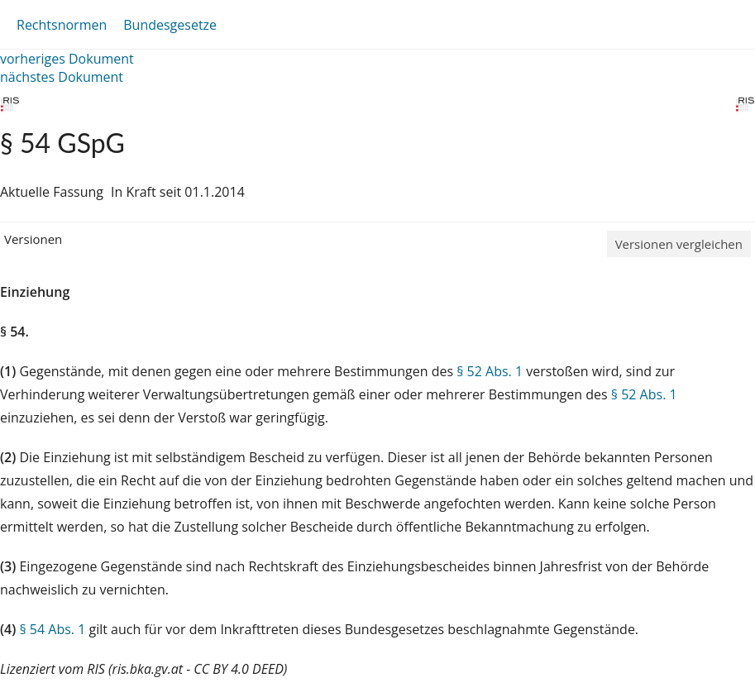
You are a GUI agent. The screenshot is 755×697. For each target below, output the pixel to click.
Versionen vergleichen (679, 244)
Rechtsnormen (62, 25)
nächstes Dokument (61, 77)
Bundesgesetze (170, 25)
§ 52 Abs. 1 (489, 371)
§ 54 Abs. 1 (52, 629)
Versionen (33, 239)
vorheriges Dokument (67, 59)
